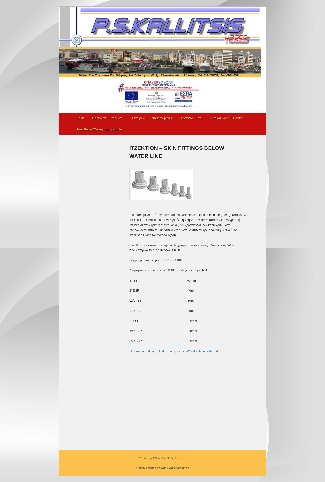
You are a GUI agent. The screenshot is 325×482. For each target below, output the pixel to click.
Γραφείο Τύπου (192, 118)
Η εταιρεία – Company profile (152, 118)
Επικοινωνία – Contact (228, 118)
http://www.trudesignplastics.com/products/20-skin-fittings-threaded (175, 351)
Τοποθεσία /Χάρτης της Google (99, 129)
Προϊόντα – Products (107, 118)
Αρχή (80, 118)
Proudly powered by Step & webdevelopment (162, 467)
